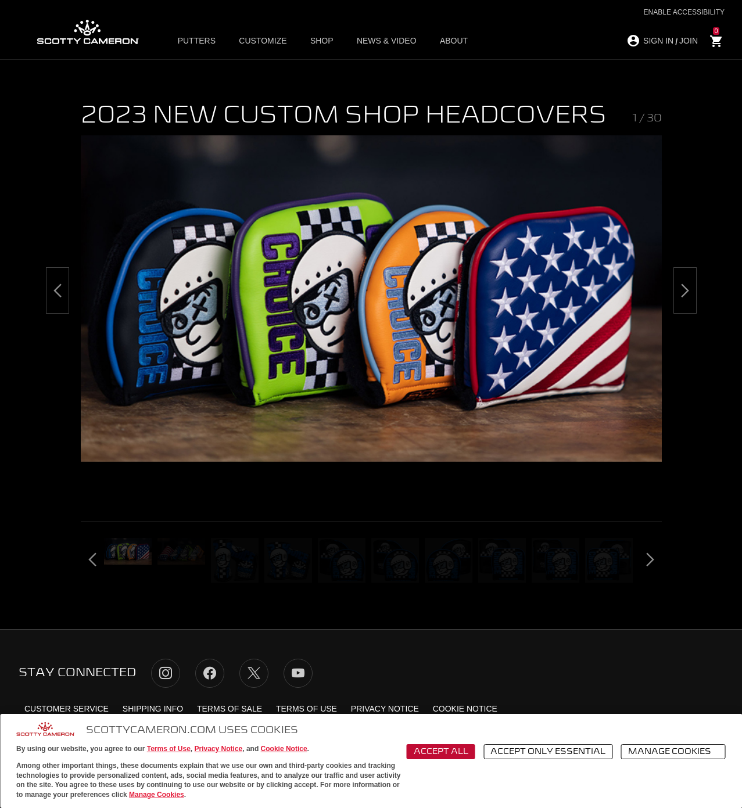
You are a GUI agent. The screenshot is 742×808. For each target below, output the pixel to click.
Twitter (253, 673)
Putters (197, 41)
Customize (262, 41)
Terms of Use (169, 749)
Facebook (209, 673)
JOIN (688, 40)
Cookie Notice (284, 749)
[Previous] (57, 290)
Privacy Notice (219, 749)
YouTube (298, 673)
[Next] (685, 290)
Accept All (441, 752)
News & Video (386, 41)
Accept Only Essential (547, 752)
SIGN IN (658, 40)
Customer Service (66, 708)
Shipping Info (153, 708)
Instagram (165, 673)
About (453, 41)
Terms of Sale (229, 708)
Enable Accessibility (684, 12)
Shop (321, 41)
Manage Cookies (156, 795)
